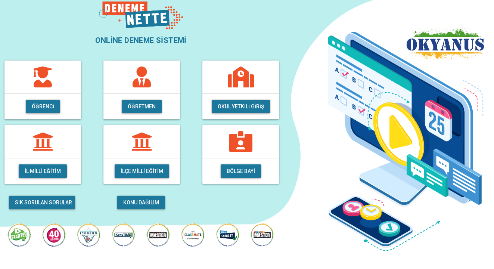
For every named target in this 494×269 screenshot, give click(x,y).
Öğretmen (142, 106)
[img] (43, 77)
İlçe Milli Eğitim (142, 171)
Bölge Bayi (241, 171)
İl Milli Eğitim (43, 171)
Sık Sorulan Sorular (43, 202)
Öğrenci (43, 106)
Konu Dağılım (141, 202)
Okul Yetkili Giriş (241, 106)
